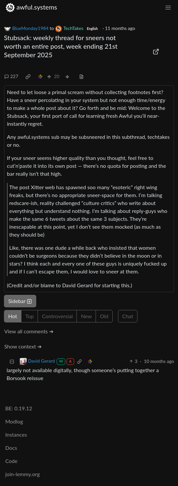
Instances (16, 434)
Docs (11, 448)
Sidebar (20, 301)
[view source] (81, 76)
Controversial (57, 316)
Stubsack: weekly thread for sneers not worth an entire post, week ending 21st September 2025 (60, 46)
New (86, 316)
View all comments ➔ (28, 331)
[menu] (168, 7)
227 (11, 76)
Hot (12, 316)
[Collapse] (12, 361)
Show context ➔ (23, 346)
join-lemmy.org (22, 474)
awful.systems (31, 7)
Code (11, 461)
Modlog (14, 421)
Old (104, 316)
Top (29, 316)
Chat (127, 316)
